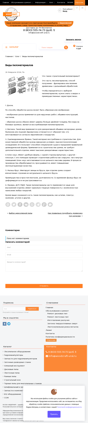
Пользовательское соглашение (14, 407)
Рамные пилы (10, 376)
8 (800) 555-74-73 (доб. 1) (39, 30)
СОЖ (6, 398)
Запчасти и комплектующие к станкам (22, 391)
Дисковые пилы (11, 369)
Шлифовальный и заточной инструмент (22, 387)
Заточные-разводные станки (17, 362)
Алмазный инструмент (14, 366)
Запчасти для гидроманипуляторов (20, 359)
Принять (54, 415)
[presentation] (21, 278)
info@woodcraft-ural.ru (39, 33)
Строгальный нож (12, 380)
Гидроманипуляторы (13, 355)
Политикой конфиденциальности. (69, 408)
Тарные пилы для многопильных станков (23, 384)
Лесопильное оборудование (17, 352)
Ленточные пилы (11, 373)
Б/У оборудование (12, 394)
